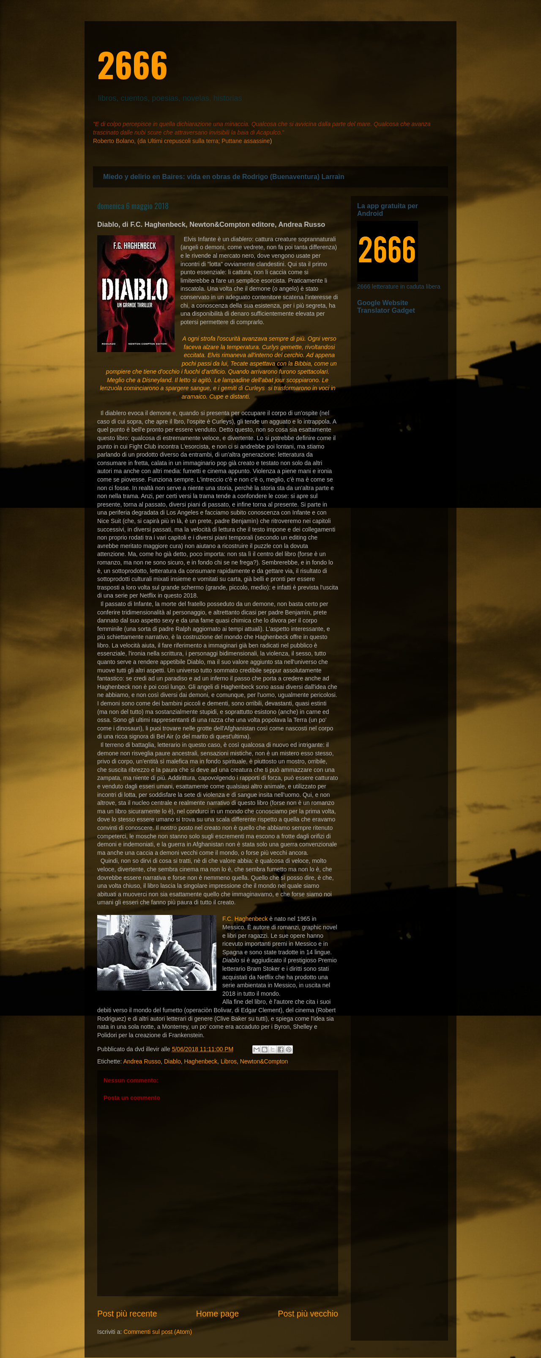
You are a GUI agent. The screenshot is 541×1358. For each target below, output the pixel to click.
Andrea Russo (142, 1061)
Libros (229, 1061)
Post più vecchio (308, 1313)
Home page (217, 1313)
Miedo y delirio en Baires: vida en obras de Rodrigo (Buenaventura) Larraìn (223, 176)
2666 (132, 64)
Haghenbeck (200, 1061)
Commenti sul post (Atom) (157, 1331)
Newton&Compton (264, 1061)
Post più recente (127, 1313)
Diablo (172, 1061)
